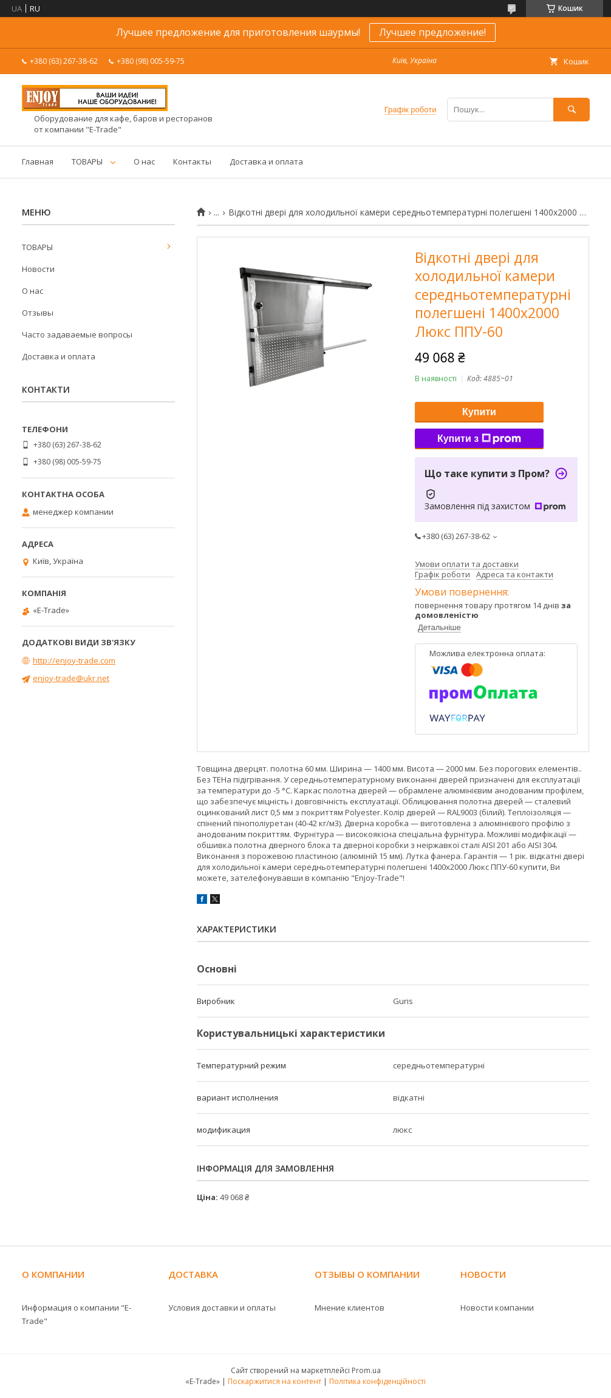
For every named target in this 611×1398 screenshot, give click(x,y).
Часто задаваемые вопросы (77, 334)
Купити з (479, 438)
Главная (37, 161)
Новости (38, 268)
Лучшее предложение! (432, 32)
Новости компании (497, 1307)
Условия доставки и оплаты (222, 1307)
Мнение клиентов (349, 1307)
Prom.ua (366, 1370)
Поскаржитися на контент (274, 1381)
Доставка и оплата (266, 161)
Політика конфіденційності (377, 1381)
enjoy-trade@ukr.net (71, 678)
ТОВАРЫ (87, 161)
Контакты (192, 161)
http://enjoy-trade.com (74, 660)
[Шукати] (571, 109)
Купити (479, 412)
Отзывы (37, 312)
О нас (144, 161)
